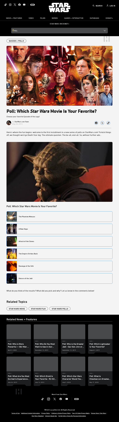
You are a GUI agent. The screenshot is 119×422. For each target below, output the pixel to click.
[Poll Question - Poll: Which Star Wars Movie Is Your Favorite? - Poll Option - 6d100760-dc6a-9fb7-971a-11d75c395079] (59, 253)
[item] (14, 18)
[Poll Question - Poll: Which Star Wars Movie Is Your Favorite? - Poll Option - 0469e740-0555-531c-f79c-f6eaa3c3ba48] (59, 216)
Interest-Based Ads (51, 416)
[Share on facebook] (96, 123)
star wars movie (17, 309)
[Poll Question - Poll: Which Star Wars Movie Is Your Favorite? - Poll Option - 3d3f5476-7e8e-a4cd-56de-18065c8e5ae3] (59, 278)
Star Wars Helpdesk (38, 416)
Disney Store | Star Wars (98, 413)
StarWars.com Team (22, 122)
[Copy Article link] (108, 123)
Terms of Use (16, 413)
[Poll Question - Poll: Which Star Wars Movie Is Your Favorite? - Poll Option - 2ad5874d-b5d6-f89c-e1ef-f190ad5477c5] (59, 266)
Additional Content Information (30, 413)
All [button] (15, 31)
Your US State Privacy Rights (81, 413)
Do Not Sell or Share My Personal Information (72, 416)
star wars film (38, 309)
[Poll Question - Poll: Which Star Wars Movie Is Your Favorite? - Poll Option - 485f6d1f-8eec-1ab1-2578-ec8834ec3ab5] (59, 241)
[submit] (93, 6)
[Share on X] (102, 123)
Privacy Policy (45, 413)
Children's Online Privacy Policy (61, 413)
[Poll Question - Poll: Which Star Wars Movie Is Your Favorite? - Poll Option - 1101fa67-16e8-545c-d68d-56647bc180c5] (59, 229)
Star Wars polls (60, 309)
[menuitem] (31, 18)
